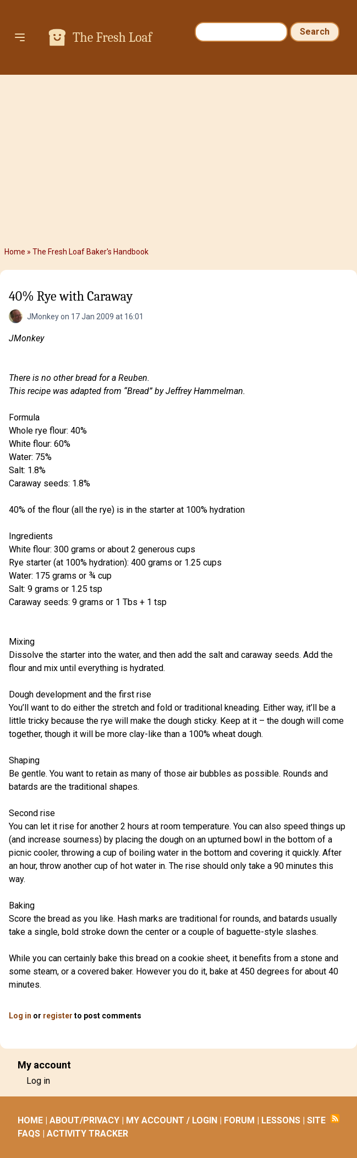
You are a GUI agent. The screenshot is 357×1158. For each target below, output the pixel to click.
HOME (30, 1120)
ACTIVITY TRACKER (87, 1133)
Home (14, 251)
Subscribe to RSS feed (335, 1118)
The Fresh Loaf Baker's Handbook (90, 251)
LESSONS (280, 1120)
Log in (20, 1015)
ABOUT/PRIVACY (84, 1120)
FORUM (239, 1120)
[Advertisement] (178, 160)
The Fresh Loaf (112, 37)
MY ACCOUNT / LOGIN (171, 1120)
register (58, 1015)
